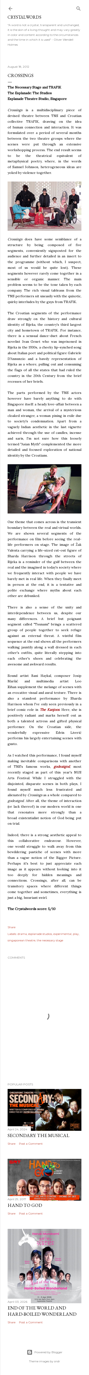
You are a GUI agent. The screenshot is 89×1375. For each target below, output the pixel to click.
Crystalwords (24, 17)
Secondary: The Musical (38, 1135)
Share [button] (11, 927)
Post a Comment (31, 1143)
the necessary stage (50, 940)
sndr (57, 1361)
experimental (62, 934)
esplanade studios (40, 934)
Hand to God (25, 1205)
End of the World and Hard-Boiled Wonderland (42, 1311)
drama (22, 934)
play (76, 934)
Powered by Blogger (44, 1352)
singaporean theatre (21, 940)
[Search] (78, 7)
